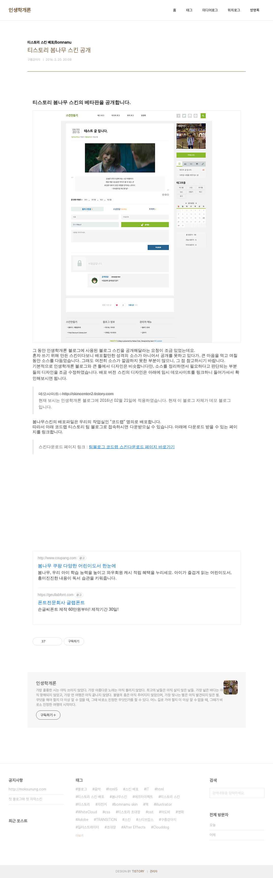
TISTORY (138, 871)
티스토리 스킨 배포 (91, 797)
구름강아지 (168, 820)
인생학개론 (20, 10)
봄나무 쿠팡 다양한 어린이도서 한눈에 (77, 565)
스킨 (127, 820)
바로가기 (165, 447)
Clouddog (161, 827)
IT (147, 789)
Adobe (83, 820)
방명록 (254, 10)
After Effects (134, 827)
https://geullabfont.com (56, 595)
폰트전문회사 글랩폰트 (61, 602)
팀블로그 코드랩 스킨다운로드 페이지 (123, 447)
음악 (97, 789)
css (107, 812)
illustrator (164, 804)
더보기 (79, 835)
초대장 (111, 827)
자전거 (102, 804)
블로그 (82, 789)
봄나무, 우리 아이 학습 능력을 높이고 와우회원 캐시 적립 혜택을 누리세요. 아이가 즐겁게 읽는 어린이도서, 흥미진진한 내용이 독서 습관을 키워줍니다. (135, 575)
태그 (189, 10)
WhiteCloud (87, 812)
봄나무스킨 (119, 797)
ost (150, 812)
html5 (113, 789)
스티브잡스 (145, 820)
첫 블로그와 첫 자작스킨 (25, 799)
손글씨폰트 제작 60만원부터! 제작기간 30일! (78, 609)
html (160, 789)
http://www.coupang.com (57, 558)
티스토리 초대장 (129, 812)
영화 (181, 812)
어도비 (165, 812)
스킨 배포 (131, 789)
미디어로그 (210, 10)
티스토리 (84, 804)
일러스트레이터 (88, 827)
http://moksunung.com (27, 789)
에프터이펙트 (144, 797)
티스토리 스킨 (170, 797)
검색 (259, 793)
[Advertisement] (137, 502)
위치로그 (234, 10)
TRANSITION (106, 820)
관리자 (153, 871)
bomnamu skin (126, 804)
